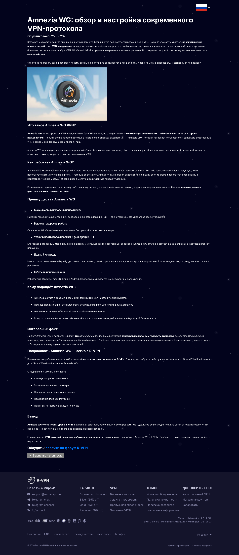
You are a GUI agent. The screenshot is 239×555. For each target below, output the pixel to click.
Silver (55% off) (90, 499)
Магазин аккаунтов (195, 499)
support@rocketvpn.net (47, 494)
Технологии (103, 534)
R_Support (38, 510)
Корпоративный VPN (196, 494)
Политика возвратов (160, 505)
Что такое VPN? (120, 510)
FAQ (46, 534)
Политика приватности (162, 499)
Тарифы (120, 534)
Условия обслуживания (162, 494)
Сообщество (60, 534)
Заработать (190, 505)
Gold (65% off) (89, 505)
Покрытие (34, 534)
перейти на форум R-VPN (66, 448)
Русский (202, 534)
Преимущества (83, 534)
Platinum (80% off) (91, 510)
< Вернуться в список (46, 455)
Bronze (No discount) (93, 494)
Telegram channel (43, 504)
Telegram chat (41, 499)
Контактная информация (163, 510)
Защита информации (124, 499)
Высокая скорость (122, 494)
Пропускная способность (127, 505)
